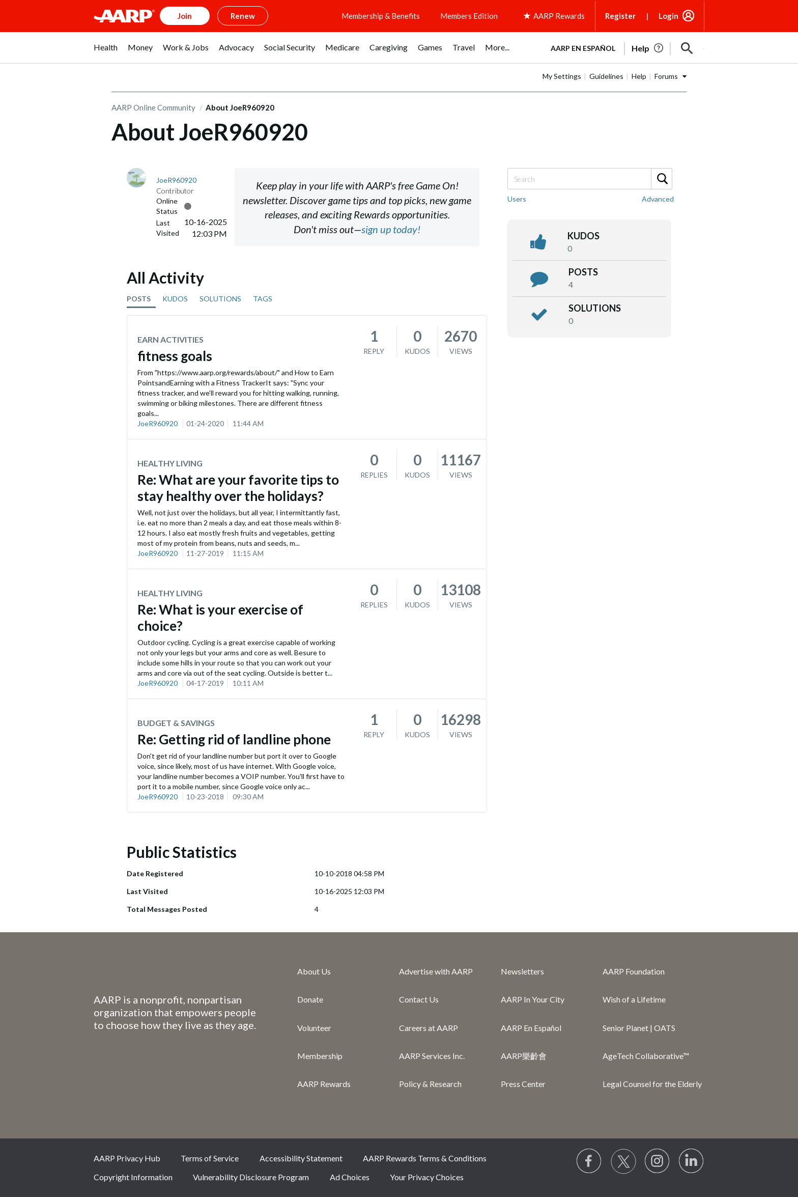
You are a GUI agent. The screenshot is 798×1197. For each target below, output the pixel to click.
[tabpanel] (623, 47)
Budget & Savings (176, 723)
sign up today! (390, 229)
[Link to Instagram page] (657, 1161)
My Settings (562, 76)
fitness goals (174, 356)
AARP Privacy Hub (127, 1158)
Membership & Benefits (380, 15)
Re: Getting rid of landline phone (234, 739)
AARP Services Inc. (432, 1056)
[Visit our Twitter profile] (623, 1161)
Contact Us (419, 999)
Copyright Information (133, 1177)
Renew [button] (243, 15)
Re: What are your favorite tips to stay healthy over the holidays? (238, 487)
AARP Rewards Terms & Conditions (425, 1158)
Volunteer (314, 1028)
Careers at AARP (428, 1028)
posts (583, 271)
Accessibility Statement (301, 1158)
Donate (310, 999)
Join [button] (185, 15)
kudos (583, 235)
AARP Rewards (324, 1084)
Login (668, 15)
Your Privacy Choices (427, 1177)
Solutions (594, 308)
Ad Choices (349, 1177)
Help (639, 76)
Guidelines (606, 76)
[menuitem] (106, 52)
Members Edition (469, 15)
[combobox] (589, 178)
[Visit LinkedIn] (691, 1161)
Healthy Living (170, 463)
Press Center (523, 1084)
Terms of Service (210, 1158)
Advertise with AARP (436, 971)
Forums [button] (666, 76)
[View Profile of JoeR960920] (176, 180)
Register (620, 15)
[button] (687, 48)
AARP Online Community (153, 107)
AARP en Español (583, 48)
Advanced (658, 198)
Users (516, 198)
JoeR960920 (157, 423)
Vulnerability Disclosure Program (251, 1177)
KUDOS (175, 298)
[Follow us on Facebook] (589, 1161)
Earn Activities (170, 339)
